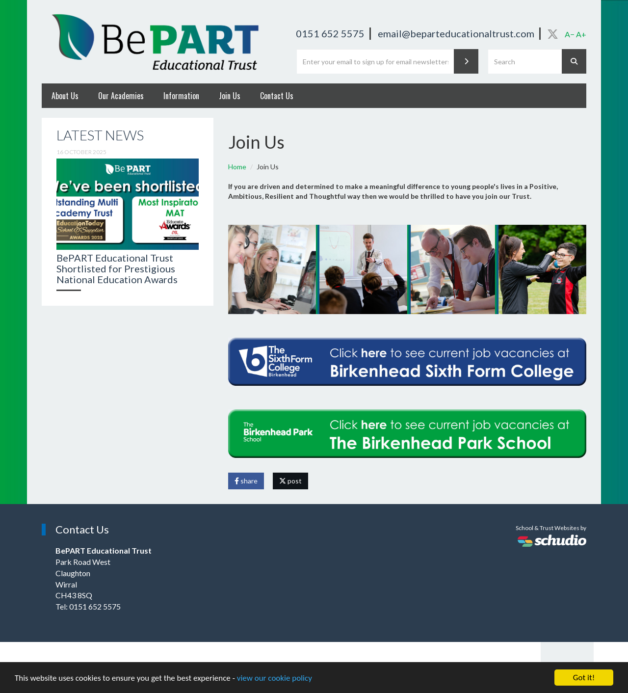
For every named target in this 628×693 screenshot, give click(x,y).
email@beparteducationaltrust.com (456, 33)
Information (181, 96)
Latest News (100, 135)
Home (237, 166)
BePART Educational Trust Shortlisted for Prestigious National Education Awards (117, 268)
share (246, 481)
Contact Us (276, 96)
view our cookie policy (274, 678)
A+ (581, 34)
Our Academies (121, 96)
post (290, 481)
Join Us (229, 96)
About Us (65, 96)
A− (570, 34)
